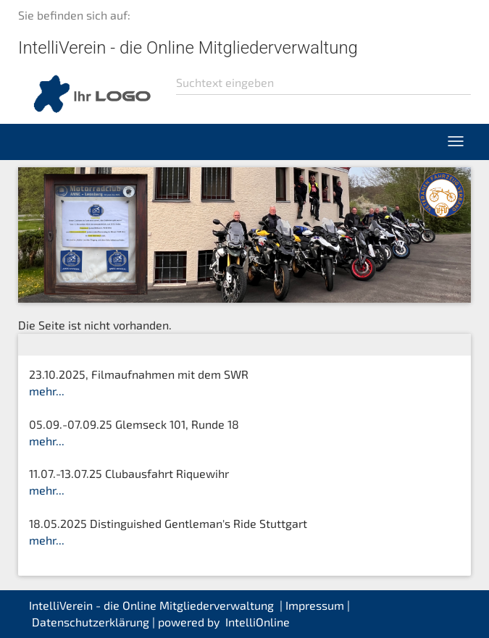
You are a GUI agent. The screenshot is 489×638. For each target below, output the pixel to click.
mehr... (46, 391)
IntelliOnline (257, 622)
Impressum (314, 605)
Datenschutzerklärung (90, 622)
